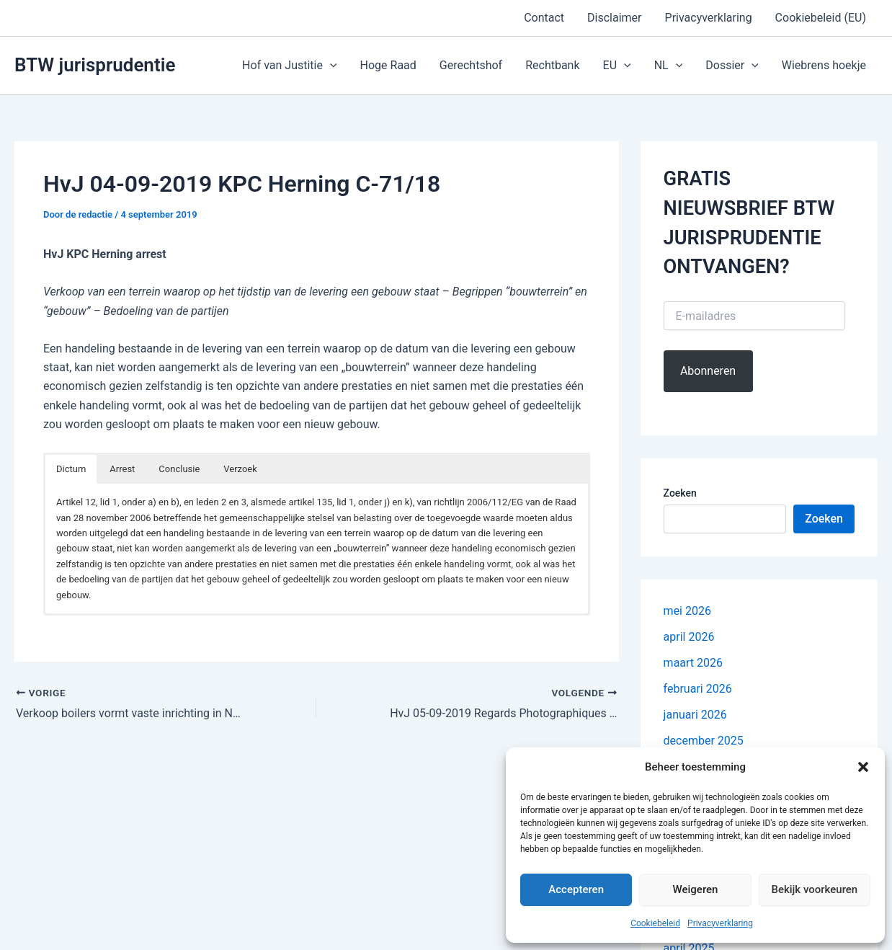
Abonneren (708, 371)
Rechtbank (552, 65)
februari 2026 (698, 689)
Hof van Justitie (289, 65)
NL (668, 65)
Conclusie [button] (179, 468)
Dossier (732, 65)
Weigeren (695, 889)
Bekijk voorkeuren (814, 889)
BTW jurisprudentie (94, 65)
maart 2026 (693, 663)
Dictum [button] (71, 468)
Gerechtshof (471, 65)
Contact (544, 18)
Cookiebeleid (655, 923)
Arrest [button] (122, 468)
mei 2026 (687, 611)
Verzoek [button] (240, 468)
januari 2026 (695, 715)
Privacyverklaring (720, 923)
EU (617, 65)
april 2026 (689, 637)
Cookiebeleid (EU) (820, 18)
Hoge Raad (388, 65)
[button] (863, 767)
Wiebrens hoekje (824, 65)
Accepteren (576, 889)
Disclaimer (614, 18)
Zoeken (680, 493)
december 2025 (704, 740)
